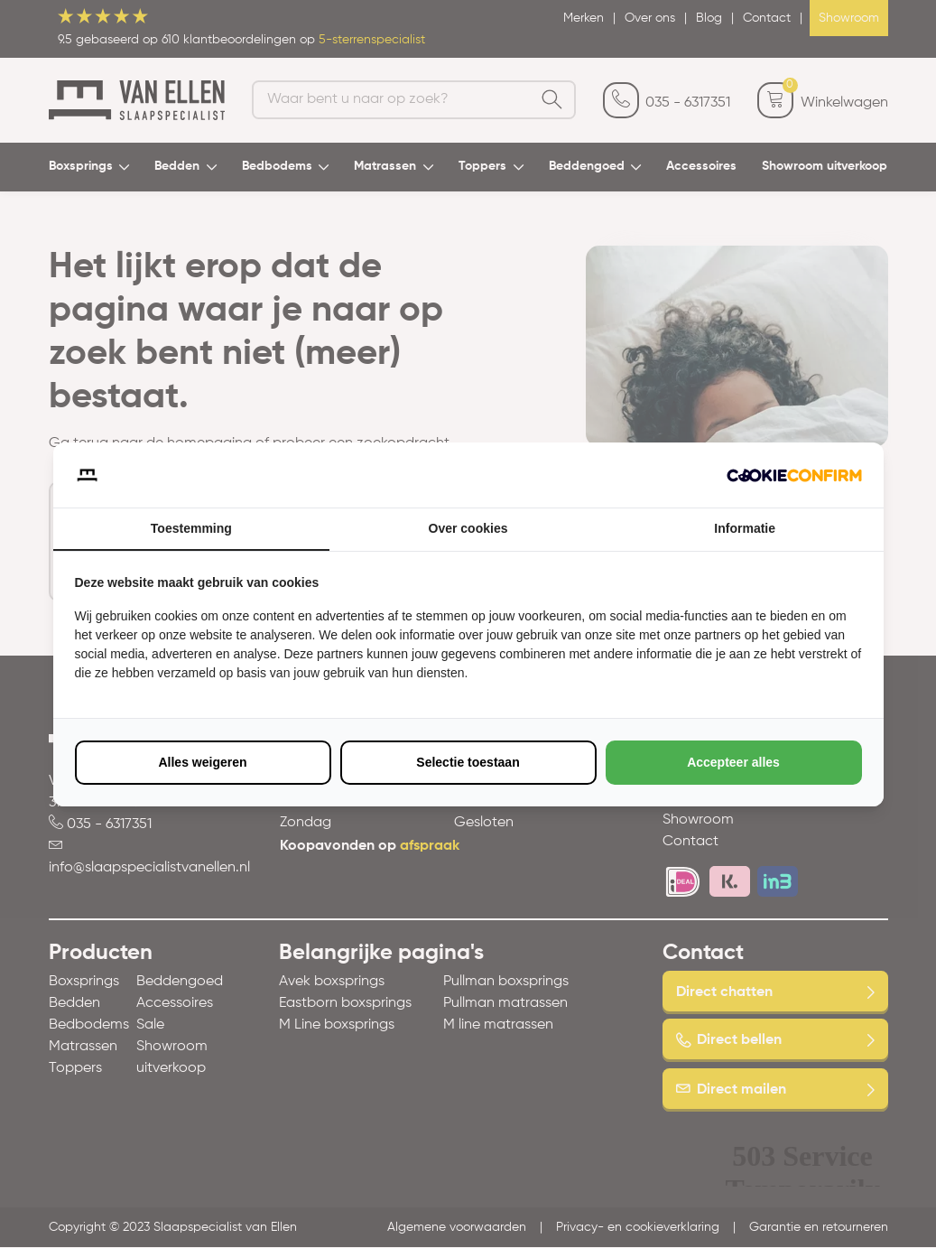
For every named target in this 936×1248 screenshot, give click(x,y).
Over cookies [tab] (468, 528)
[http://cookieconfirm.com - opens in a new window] (794, 475)
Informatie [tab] (744, 528)
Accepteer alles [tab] (733, 762)
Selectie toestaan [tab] (467, 762)
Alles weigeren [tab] (202, 762)
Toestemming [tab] (191, 528)
